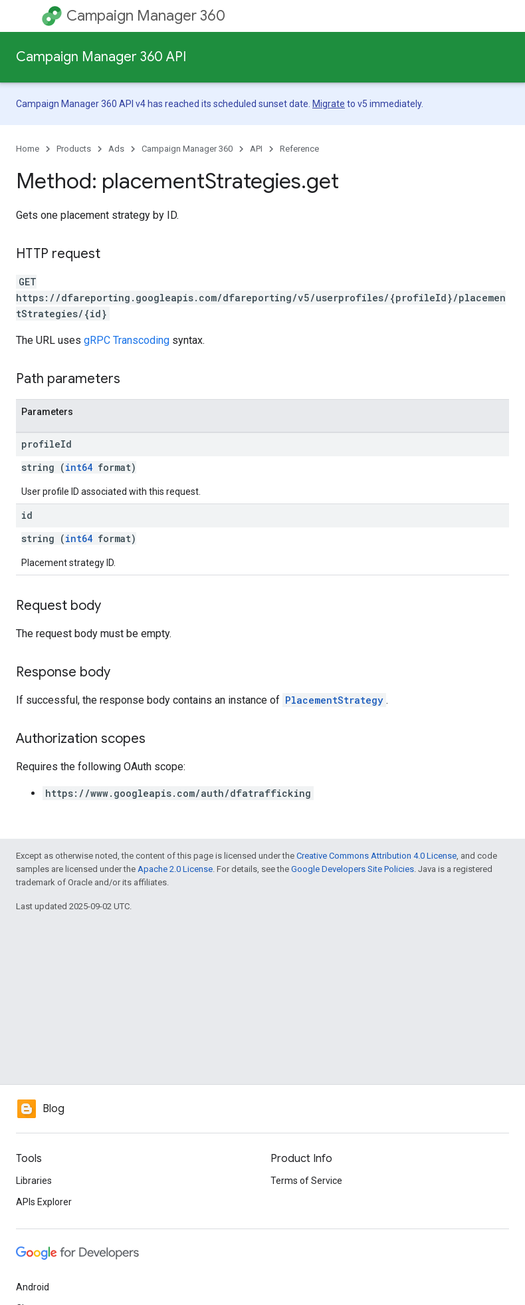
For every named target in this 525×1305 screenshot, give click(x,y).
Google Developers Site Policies (352, 869)
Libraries (34, 1180)
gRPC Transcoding (126, 340)
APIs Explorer (44, 1202)
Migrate (328, 103)
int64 (78, 467)
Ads (116, 149)
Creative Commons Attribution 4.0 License (376, 856)
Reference (299, 149)
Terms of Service (306, 1180)
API (256, 149)
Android (32, 1287)
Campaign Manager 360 (145, 16)
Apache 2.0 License (175, 869)
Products (73, 149)
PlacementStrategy (334, 700)
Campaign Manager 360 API (101, 57)
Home (27, 149)
